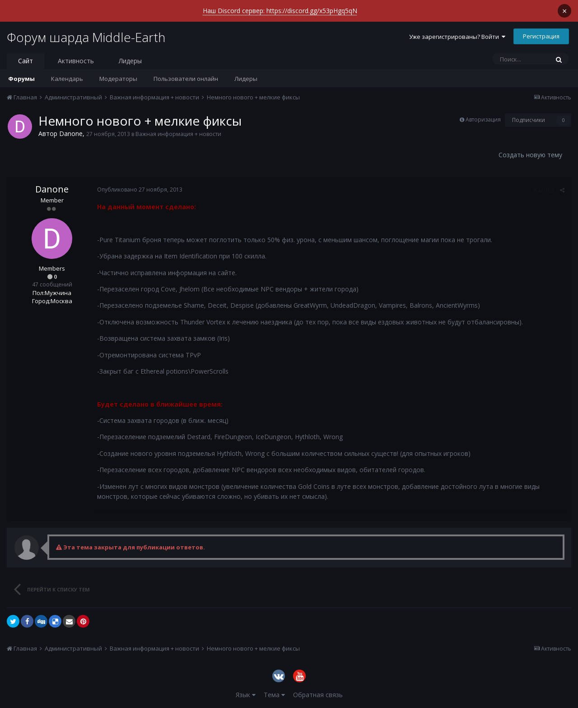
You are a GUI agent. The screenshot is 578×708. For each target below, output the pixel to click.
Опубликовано (139, 189)
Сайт (25, 60)
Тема (274, 694)
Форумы (21, 79)
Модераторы (118, 79)
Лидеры (245, 79)
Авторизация (483, 119)
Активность (76, 60)
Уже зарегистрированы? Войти (457, 37)
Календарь (67, 79)
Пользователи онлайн (186, 79)
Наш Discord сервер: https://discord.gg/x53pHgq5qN (280, 10)
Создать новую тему (530, 154)
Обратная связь (318, 694)
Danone (71, 133)
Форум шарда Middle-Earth (86, 37)
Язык (246, 694)
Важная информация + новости (178, 134)
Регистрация (541, 36)
